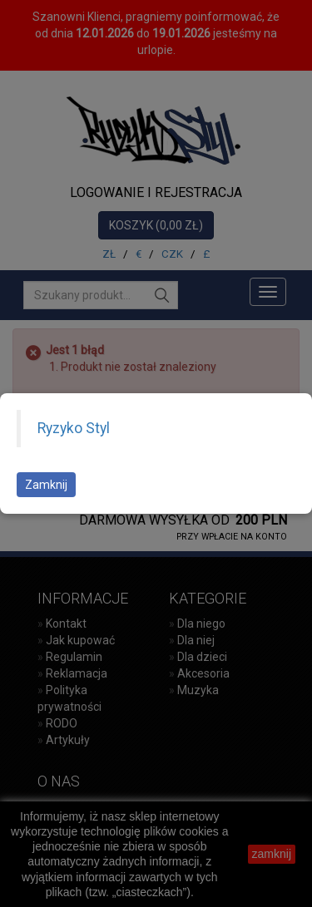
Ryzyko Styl (73, 428)
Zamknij (46, 484)
